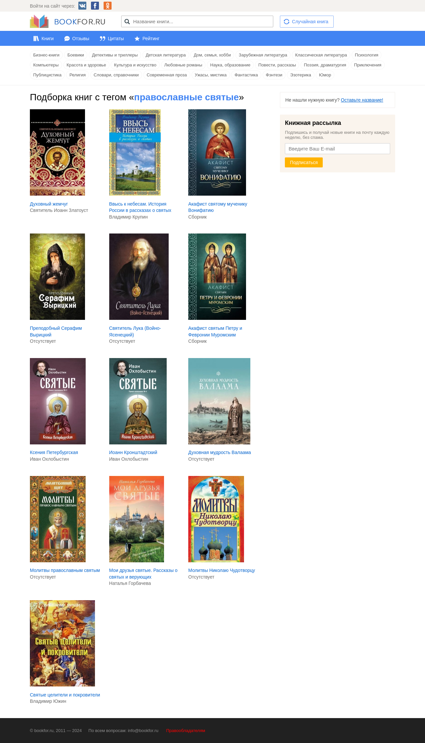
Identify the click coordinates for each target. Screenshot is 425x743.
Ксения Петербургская (54, 452)
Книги (48, 38)
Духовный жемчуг (49, 204)
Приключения (367, 64)
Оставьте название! (362, 100)
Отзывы (80, 38)
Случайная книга (310, 21)
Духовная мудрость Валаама (219, 452)
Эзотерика (300, 74)
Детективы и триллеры (115, 54)
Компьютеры (46, 64)
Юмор (325, 74)
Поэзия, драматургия (325, 64)
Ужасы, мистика (211, 74)
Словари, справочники (116, 74)
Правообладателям (185, 730)
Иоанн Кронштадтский (133, 452)
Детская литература (166, 54)
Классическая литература (321, 54)
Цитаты (116, 38)
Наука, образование (230, 64)
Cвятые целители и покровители (65, 694)
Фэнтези (274, 74)
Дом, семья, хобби (212, 54)
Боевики (75, 54)
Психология (366, 54)
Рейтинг (150, 38)
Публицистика (47, 74)
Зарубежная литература (263, 54)
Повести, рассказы (277, 64)
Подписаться (304, 162)
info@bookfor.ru (143, 730)
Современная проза (167, 74)
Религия (77, 74)
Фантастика (246, 74)
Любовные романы (183, 64)
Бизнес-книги (46, 54)
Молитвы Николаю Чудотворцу (221, 570)
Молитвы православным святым (65, 570)
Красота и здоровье (86, 64)
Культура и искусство (135, 64)
